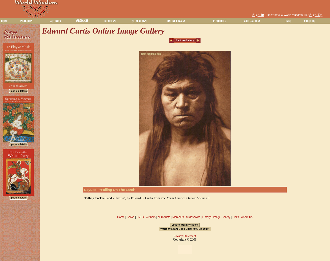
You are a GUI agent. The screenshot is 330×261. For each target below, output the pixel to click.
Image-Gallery (221, 217)
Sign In (258, 15)
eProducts (164, 217)
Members (178, 217)
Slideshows (193, 217)
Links (236, 217)
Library (206, 217)
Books (130, 217)
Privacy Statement (185, 236)
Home (120, 217)
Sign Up (315, 15)
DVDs (140, 217)
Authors (150, 217)
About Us (246, 217)
